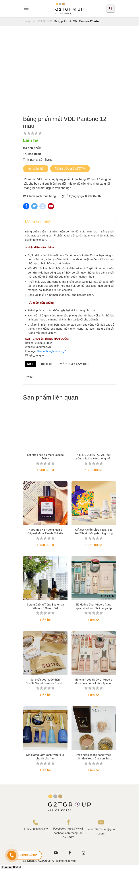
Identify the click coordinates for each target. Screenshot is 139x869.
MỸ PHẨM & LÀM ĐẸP (74, 364)
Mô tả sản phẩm (39, 221)
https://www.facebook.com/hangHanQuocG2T (68, 833)
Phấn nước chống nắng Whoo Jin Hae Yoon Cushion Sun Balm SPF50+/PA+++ (93, 756)
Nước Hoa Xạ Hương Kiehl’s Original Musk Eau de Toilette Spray (45, 531)
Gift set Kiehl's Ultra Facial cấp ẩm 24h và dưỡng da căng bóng (94, 531)
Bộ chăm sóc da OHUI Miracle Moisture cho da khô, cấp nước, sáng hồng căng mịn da (94, 681)
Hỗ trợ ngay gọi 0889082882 (81, 196)
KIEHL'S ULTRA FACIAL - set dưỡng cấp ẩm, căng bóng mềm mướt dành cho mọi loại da (94, 456)
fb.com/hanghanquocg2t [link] (52, 351)
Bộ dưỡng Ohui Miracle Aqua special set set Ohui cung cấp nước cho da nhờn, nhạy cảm (94, 606)
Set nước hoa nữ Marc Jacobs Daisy (45, 456)
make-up (46, 364)
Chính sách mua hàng (39, 196)
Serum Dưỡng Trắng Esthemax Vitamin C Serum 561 (45, 606)
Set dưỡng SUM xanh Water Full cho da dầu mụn (45, 756)
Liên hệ (36, 168)
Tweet (29, 376)
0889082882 (40, 829)
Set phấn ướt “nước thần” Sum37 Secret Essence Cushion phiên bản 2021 (45, 681)
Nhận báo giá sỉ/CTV (70, 168)
